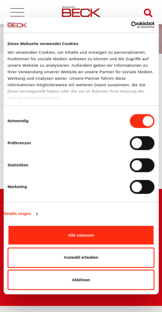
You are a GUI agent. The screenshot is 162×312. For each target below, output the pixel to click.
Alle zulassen (81, 235)
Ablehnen (81, 280)
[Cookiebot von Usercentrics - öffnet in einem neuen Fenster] (117, 25)
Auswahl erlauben (81, 257)
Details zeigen (17, 214)
